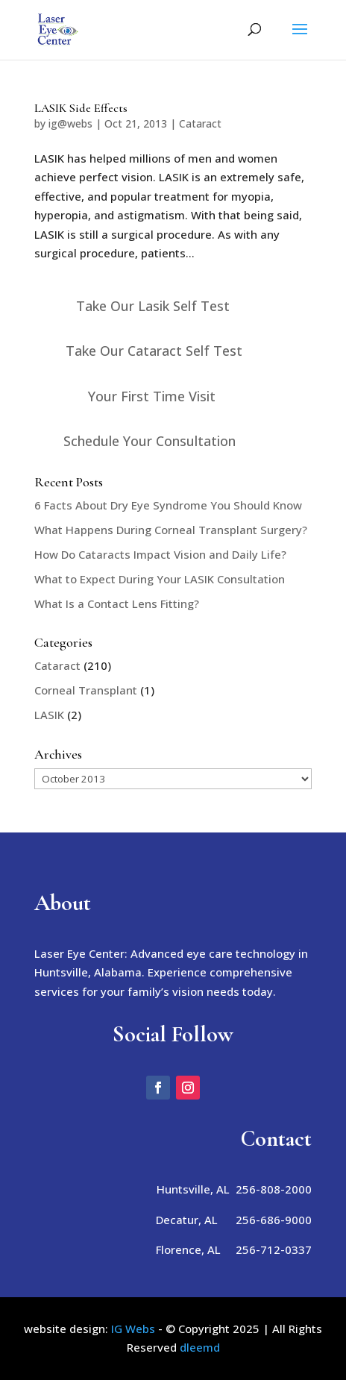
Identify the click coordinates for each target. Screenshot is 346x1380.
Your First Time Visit (152, 396)
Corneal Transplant (85, 690)
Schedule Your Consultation (149, 441)
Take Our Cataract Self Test (154, 351)
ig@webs (70, 123)
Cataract (200, 123)
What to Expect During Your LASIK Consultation (159, 578)
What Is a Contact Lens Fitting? (116, 603)
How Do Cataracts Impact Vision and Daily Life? (160, 554)
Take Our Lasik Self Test (153, 306)
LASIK (49, 714)
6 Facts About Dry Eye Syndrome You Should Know (168, 505)
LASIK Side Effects (81, 108)
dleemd (200, 1347)
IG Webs (133, 1328)
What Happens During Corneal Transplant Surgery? (170, 529)
